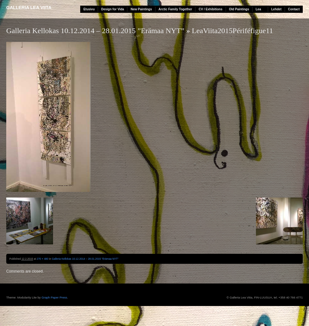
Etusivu (89, 9)
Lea (258, 9)
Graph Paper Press (54, 297)
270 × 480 (42, 258)
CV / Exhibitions (210, 9)
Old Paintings (239, 9)
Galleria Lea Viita (29, 7)
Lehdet (276, 9)
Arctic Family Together (175, 9)
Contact (294, 9)
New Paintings (141, 9)
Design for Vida (112, 9)
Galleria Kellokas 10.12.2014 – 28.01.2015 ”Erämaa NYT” (95, 31)
